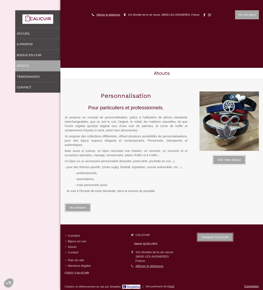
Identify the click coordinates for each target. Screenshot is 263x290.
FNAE (170, 286)
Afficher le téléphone (108, 14)
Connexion (251, 286)
